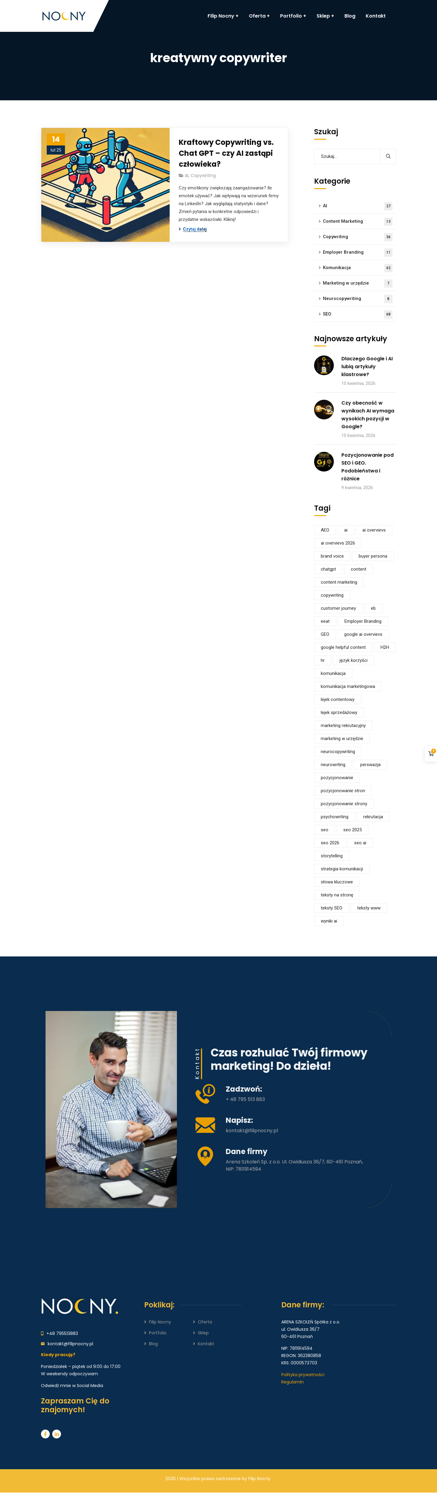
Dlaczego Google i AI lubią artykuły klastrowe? (367, 366)
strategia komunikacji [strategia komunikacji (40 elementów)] (342, 869)
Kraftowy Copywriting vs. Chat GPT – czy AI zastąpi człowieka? (226, 153)
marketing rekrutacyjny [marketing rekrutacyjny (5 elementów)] (343, 725)
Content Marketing (357, 222)
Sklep (203, 1333)
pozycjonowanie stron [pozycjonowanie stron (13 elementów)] (343, 790)
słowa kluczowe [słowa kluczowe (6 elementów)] (337, 882)
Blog (153, 1344)
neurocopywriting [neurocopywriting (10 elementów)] (338, 751)
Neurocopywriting (357, 299)
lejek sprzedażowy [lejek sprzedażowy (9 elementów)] (339, 712)
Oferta (205, 1322)
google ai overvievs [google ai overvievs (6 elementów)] (363, 634)
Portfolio (158, 1333)
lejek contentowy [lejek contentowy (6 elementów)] (337, 699)
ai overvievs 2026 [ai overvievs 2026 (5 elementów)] (338, 543)
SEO (357, 314)
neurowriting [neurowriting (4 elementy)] (333, 764)
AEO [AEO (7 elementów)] (325, 530)
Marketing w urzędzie (357, 283)
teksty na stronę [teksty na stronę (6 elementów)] (337, 895)
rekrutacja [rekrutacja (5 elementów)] (373, 816)
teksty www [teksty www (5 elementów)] (369, 908)
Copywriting (203, 175)
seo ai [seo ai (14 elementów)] (360, 843)
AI (186, 175)
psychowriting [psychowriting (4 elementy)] (334, 816)
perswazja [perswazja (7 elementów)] (370, 764)
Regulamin (292, 1382)
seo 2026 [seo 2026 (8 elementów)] (330, 843)
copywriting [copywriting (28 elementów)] (332, 595)
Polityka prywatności (302, 1375)
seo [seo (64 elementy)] (324, 829)
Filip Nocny (160, 1322)
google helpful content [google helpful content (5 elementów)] (343, 647)
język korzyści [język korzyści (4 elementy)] (354, 660)
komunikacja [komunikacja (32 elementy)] (333, 673)
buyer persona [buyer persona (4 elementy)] (373, 556)
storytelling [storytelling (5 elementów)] (332, 856)
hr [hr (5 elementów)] (323, 660)
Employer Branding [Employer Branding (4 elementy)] (362, 621)
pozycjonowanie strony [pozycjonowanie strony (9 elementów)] (344, 803)
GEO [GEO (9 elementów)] (325, 634)
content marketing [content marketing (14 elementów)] (339, 582)
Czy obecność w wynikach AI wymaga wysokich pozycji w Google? (367, 414)
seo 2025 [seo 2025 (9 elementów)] (352, 829)
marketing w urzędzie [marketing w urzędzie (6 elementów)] (342, 738)
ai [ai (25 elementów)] (345, 530)
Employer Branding (357, 253)
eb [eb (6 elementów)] (373, 608)
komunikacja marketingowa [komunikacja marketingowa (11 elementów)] (348, 686)
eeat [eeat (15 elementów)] (325, 621)
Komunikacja (357, 268)
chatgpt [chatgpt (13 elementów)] (328, 569)
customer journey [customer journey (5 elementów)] (338, 608)
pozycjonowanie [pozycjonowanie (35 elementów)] (337, 777)
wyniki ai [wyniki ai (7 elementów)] (329, 921)
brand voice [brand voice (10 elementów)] (332, 556)
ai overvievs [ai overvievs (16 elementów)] (374, 530)
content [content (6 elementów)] (358, 569)
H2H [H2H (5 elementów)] (385, 647)
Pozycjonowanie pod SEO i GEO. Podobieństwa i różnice (367, 467)
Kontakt (206, 1344)
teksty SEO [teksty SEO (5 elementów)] (331, 908)
